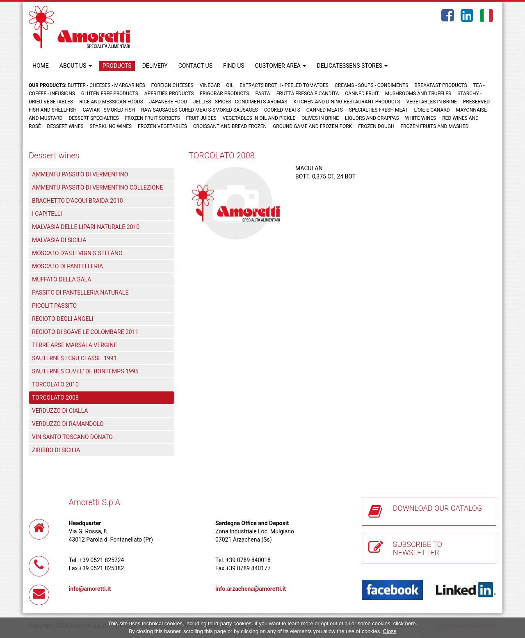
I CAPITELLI (47, 213)
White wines (420, 118)
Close (389, 631)
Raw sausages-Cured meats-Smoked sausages (199, 110)
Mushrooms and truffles (418, 93)
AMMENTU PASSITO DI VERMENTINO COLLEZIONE (97, 187)
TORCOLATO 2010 (55, 384)
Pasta (262, 93)
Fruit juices (201, 118)
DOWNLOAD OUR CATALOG (437, 508)
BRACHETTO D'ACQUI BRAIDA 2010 (77, 200)
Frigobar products (224, 93)
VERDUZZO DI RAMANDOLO (68, 424)
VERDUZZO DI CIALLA (60, 410)
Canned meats (324, 110)
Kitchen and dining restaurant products (346, 102)
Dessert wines (65, 126)
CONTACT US (195, 65)
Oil (229, 85)
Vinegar (210, 85)
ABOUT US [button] (75, 65)
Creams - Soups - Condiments (372, 85)
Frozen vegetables (162, 126)
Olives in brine (320, 118)
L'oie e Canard (432, 110)
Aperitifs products (169, 93)
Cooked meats (282, 110)
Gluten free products (109, 93)
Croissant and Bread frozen (230, 126)
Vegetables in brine (431, 102)
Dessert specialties (93, 118)
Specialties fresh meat (378, 110)
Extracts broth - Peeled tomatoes (284, 85)
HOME (40, 65)
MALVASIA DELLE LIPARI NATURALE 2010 (85, 227)
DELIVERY (155, 65)
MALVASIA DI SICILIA (59, 240)
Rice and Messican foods (111, 102)
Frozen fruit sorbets (152, 118)
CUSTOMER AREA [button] (280, 65)
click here (404, 623)
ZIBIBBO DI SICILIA (56, 450)
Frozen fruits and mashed (434, 126)
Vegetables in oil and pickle (259, 118)
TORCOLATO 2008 (55, 397)
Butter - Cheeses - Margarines (106, 85)
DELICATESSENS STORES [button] (352, 65)
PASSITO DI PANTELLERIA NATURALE (80, 292)
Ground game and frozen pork (312, 126)
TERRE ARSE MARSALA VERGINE (74, 345)
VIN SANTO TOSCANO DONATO (72, 437)
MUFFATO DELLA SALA (61, 279)
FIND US (233, 65)
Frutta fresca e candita (307, 93)
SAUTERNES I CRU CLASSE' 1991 (74, 358)
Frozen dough (376, 126)
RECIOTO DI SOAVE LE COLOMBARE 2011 (85, 332)
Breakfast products (440, 85)
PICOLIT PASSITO (54, 305)
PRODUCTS (117, 65)
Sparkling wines (111, 126)
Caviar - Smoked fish (109, 110)
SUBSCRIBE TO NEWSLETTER (417, 548)
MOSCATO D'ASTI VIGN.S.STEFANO (77, 253)
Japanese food (168, 102)
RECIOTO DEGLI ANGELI (63, 319)
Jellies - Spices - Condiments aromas (240, 102)
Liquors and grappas (372, 118)
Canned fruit (362, 93)
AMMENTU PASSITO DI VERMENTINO (80, 174)
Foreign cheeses (172, 85)
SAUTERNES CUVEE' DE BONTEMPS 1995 (85, 371)
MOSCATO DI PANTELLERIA (67, 266)
